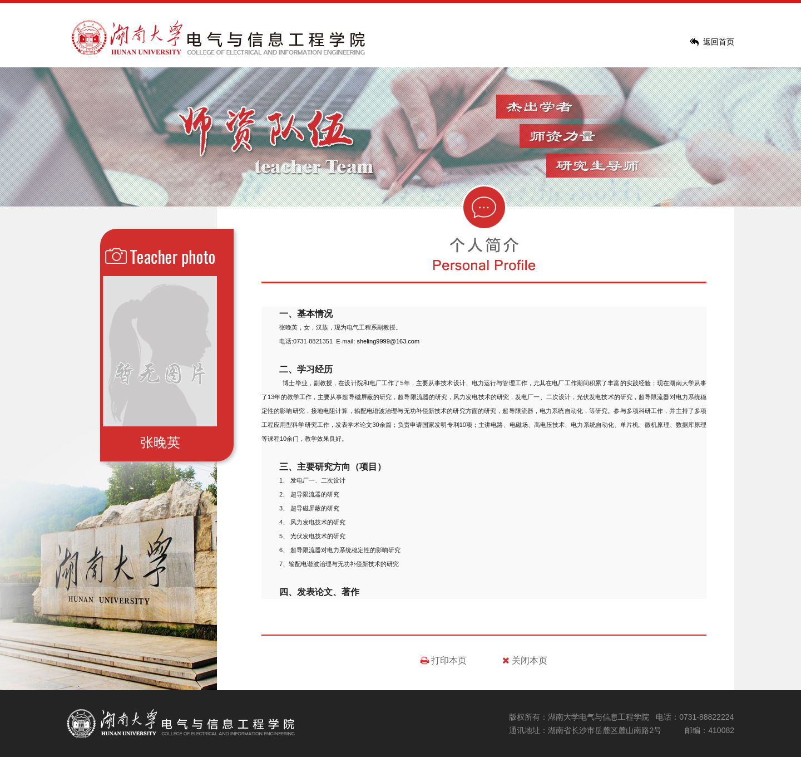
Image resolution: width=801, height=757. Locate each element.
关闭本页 (524, 660)
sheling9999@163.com (388, 341)
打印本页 (444, 660)
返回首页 (718, 41)
